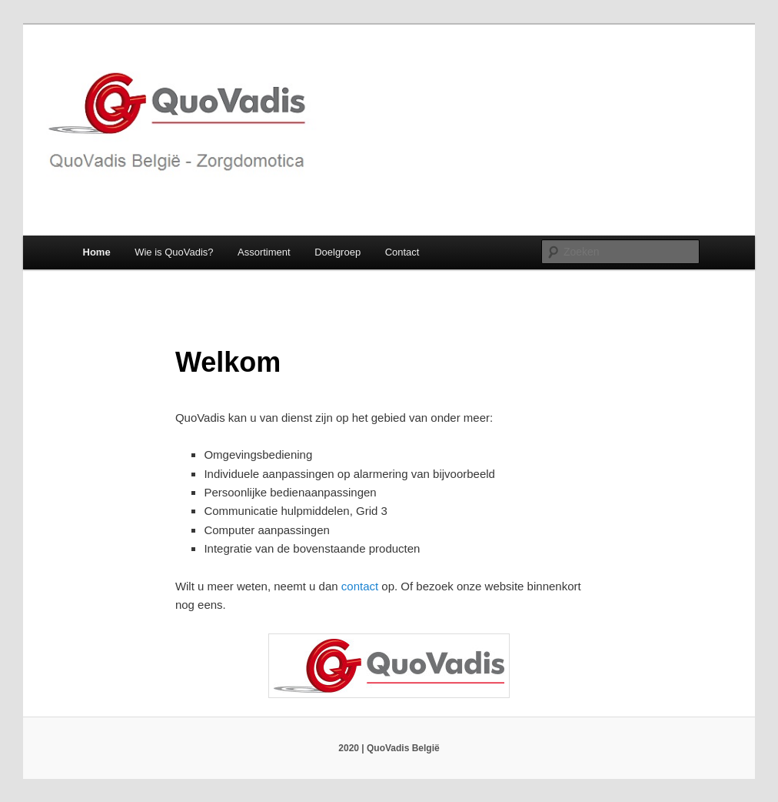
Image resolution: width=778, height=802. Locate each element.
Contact (402, 252)
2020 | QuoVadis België (388, 748)
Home (97, 252)
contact (361, 586)
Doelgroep (337, 252)
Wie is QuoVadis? (174, 252)
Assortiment (264, 252)
